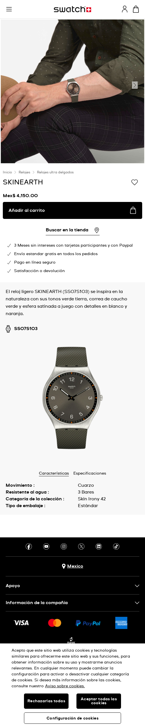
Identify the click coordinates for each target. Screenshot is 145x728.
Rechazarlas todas (46, 701)
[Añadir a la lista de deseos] (134, 181)
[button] (9, 9)
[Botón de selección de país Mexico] (72, 566)
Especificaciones (89, 473)
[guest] (124, 9)
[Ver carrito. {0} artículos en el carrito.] (135, 9)
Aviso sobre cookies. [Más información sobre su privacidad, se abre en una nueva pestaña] (65, 686)
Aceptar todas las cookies (99, 701)
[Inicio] (72, 9)
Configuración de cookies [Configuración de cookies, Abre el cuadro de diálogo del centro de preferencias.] (72, 718)
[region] (72, 685)
